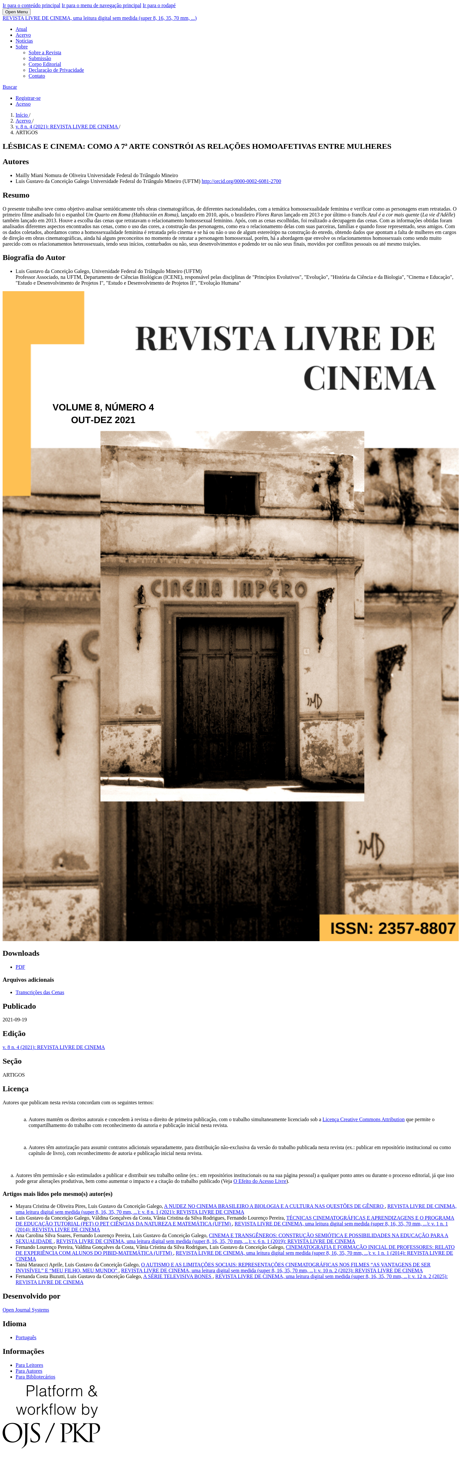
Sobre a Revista (45, 52)
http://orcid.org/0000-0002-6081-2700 (241, 181)
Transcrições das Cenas (40, 992)
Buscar (10, 87)
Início (22, 115)
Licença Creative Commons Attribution (364, 1119)
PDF (20, 967)
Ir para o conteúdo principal (31, 5)
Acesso (23, 104)
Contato (37, 76)
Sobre (22, 46)
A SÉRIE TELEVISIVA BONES (178, 1276)
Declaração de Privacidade (56, 70)
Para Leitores (29, 1365)
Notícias (24, 41)
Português (26, 1337)
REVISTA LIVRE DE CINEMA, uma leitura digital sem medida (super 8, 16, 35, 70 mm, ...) (100, 18)
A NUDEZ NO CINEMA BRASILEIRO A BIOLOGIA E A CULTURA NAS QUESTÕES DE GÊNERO (274, 1206)
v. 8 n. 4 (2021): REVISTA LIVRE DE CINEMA (67, 126)
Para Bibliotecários (35, 1377)
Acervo (23, 35)
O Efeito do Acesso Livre (259, 1181)
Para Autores (29, 1371)
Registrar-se (28, 98)
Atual (21, 29)
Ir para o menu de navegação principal (101, 5)
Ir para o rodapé (159, 5)
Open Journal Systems (26, 1310)
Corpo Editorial (45, 64)
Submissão (40, 58)
